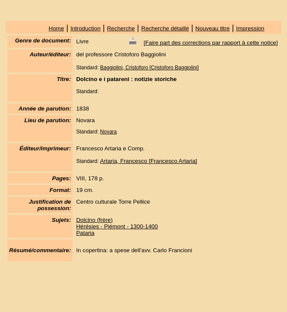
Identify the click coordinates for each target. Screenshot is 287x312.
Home (56, 28)
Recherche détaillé (165, 28)
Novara (108, 132)
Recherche (120, 28)
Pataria (85, 233)
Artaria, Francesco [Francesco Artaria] (148, 161)
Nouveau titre (212, 28)
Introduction (85, 28)
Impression (250, 28)
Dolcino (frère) (94, 220)
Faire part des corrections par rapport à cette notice (210, 42)
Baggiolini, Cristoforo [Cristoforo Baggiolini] (149, 68)
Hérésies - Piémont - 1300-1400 (117, 226)
